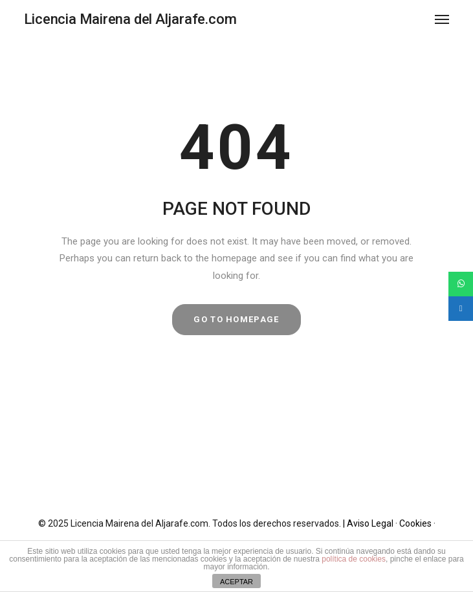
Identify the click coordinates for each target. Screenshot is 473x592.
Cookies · (417, 523)
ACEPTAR (236, 582)
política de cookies (354, 559)
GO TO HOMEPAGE (236, 319)
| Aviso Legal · (371, 523)
